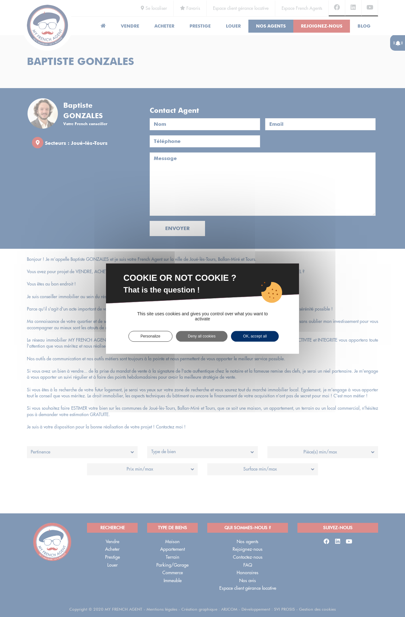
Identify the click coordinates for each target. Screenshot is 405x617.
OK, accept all (255, 336)
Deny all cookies (201, 336)
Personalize (150, 336)
